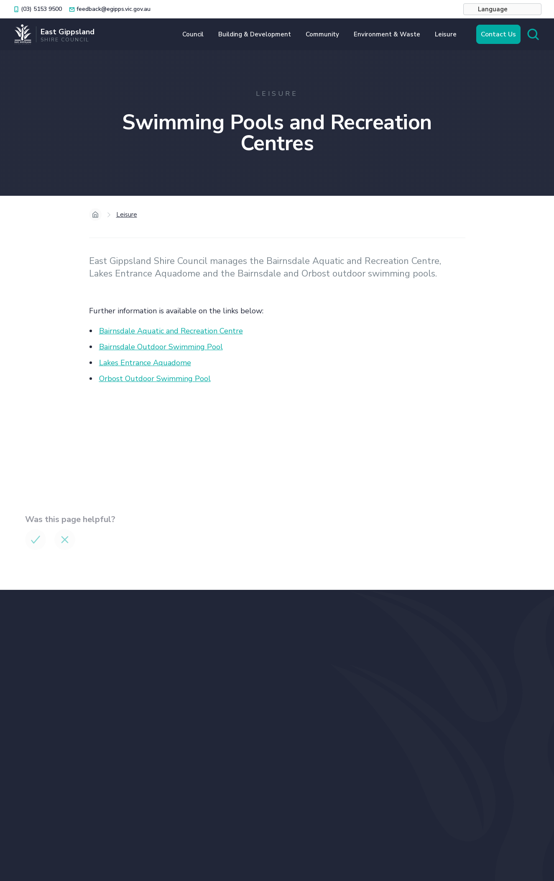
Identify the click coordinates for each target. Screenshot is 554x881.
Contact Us (498, 34)
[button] (502, 9)
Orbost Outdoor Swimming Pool (155, 379)
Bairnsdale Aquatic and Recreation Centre (171, 331)
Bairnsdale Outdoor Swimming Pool (161, 347)
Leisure (126, 214)
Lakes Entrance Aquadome (145, 363)
